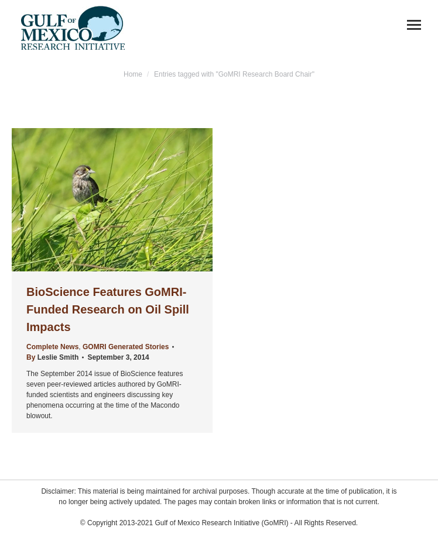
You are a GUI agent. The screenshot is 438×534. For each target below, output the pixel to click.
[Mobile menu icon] (414, 25)
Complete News (52, 347)
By (52, 357)
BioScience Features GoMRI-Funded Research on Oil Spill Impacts (107, 309)
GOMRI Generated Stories (126, 347)
